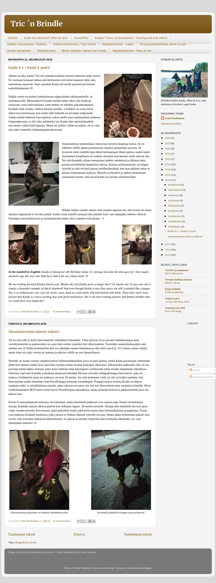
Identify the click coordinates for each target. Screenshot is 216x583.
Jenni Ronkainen (174, 118)
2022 (168, 159)
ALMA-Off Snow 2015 (177, 301)
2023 (168, 153)
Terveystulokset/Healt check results (163, 44)
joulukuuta (174, 184)
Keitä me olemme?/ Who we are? (46, 37)
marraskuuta (175, 189)
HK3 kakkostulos (174, 273)
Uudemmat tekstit (21, 534)
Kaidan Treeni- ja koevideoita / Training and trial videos (131, 37)
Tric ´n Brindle (36, 23)
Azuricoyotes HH (175, 307)
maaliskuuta (175, 221)
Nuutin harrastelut (19, 50)
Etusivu (13, 37)
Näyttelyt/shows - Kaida (117, 44)
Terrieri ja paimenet (176, 270)
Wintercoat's (172, 298)
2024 (168, 148)
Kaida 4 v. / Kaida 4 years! (29, 68)
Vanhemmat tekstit (138, 534)
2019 (168, 174)
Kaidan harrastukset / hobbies (27, 44)
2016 (168, 249)
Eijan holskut (173, 288)
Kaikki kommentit (201, 376)
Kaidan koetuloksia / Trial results (74, 44)
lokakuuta (174, 195)
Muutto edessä (172, 282)
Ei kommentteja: (62, 311)
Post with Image (173, 311)
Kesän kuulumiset (174, 292)
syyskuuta (174, 200)
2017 (168, 244)
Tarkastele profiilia (171, 123)
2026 (168, 137)
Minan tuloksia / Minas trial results (84, 50)
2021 (168, 164)
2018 (168, 180)
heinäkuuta (174, 205)
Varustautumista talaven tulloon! (34, 332)
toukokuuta (174, 216)
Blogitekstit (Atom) (25, 542)
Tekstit (195, 370)
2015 (168, 254)
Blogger (147, 567)
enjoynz (120, 567)
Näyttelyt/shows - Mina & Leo (132, 50)
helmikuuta (174, 226)
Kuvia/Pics (81, 37)
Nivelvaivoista (46, 50)
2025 (168, 143)
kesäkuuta (174, 210)
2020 (168, 169)
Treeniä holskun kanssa (178, 279)
